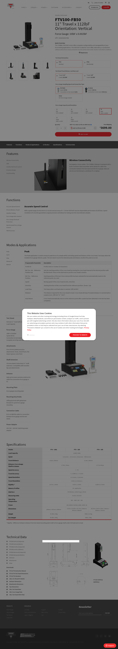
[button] (31, 335)
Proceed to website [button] (80, 335)
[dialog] (59, 324)
